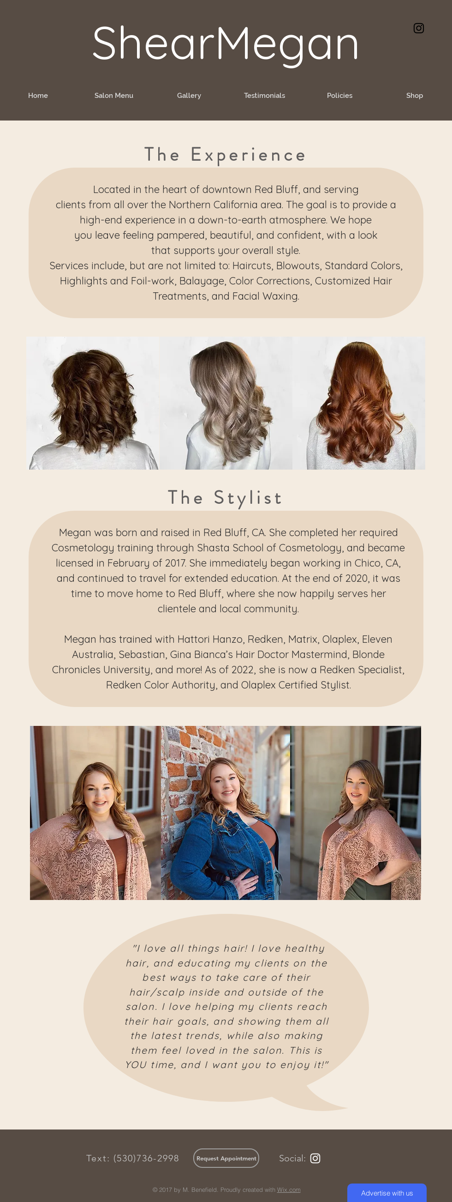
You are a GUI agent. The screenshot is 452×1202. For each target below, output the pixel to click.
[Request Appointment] (226, 1158)
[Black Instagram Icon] (419, 28)
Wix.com (289, 1189)
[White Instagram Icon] (315, 1158)
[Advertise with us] (387, 1193)
